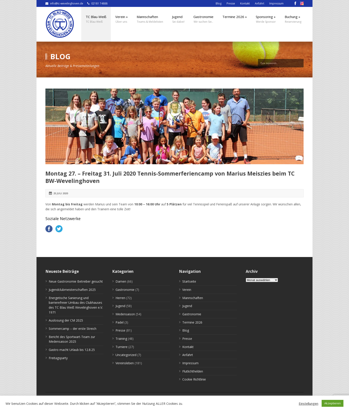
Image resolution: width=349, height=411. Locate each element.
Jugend (120, 306)
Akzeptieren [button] (332, 403)
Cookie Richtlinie (194, 379)
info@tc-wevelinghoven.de (66, 3)
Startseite (189, 281)
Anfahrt (259, 3)
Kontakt (245, 3)
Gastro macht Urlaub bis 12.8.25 (72, 350)
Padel (120, 322)
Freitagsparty (58, 358)
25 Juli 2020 (60, 193)
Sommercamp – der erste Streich (72, 328)
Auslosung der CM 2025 (66, 320)
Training (121, 338)
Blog (218, 3)
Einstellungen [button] (308, 403)
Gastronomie (125, 289)
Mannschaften (192, 298)
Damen (121, 281)
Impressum (276, 3)
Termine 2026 (192, 322)
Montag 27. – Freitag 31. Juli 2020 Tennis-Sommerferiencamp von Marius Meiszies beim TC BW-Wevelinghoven (170, 177)
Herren (120, 298)
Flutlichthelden (192, 371)
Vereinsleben (125, 363)
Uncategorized (126, 355)
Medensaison (125, 314)
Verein (186, 289)
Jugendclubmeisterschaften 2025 (72, 289)
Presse (231, 3)
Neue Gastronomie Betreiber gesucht (76, 281)
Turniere (122, 347)
